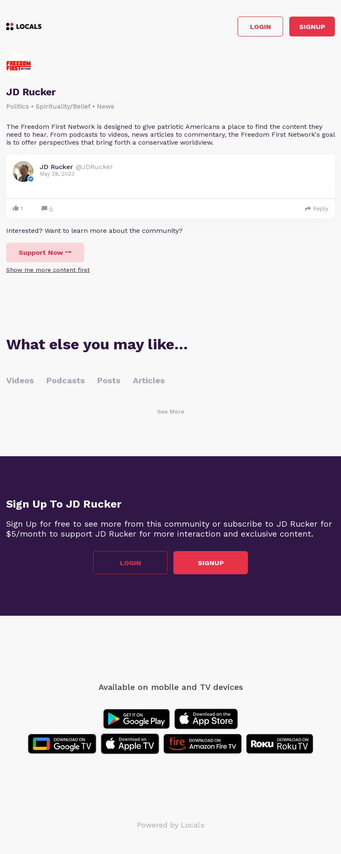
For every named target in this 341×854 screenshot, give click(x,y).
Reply (316, 208)
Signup (312, 27)
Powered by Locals (170, 824)
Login (260, 27)
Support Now (45, 252)
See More (170, 411)
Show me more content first (48, 269)
